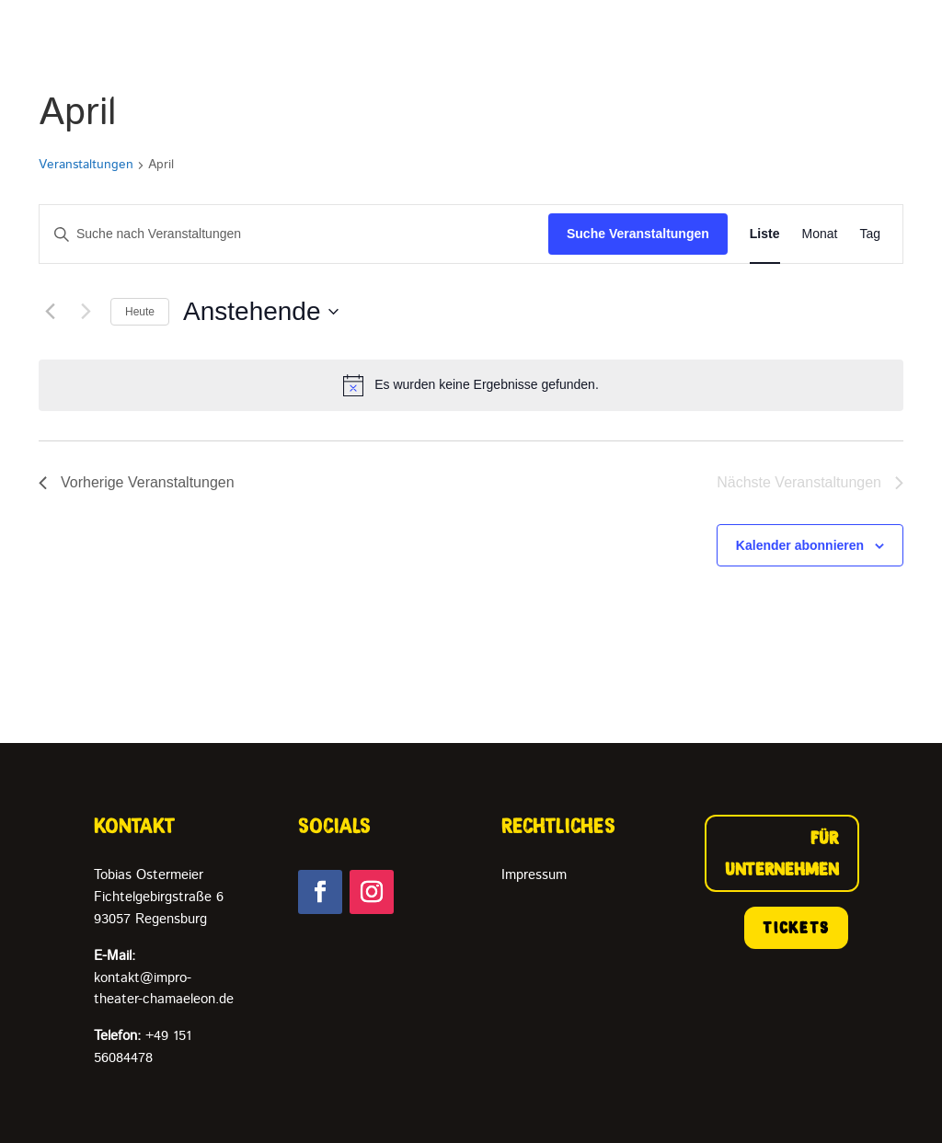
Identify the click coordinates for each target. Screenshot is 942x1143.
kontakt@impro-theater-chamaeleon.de (164, 978)
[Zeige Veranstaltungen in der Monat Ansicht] (820, 234)
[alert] (471, 385)
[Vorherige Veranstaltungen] (50, 312)
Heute (140, 311)
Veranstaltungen (86, 165)
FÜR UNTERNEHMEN (782, 853)
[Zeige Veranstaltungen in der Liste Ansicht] (765, 234)
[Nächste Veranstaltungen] (86, 312)
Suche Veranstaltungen (638, 233)
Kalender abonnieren (800, 545)
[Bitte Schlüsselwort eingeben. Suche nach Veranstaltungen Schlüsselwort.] (294, 234)
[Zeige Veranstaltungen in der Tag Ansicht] (869, 234)
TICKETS (796, 928)
